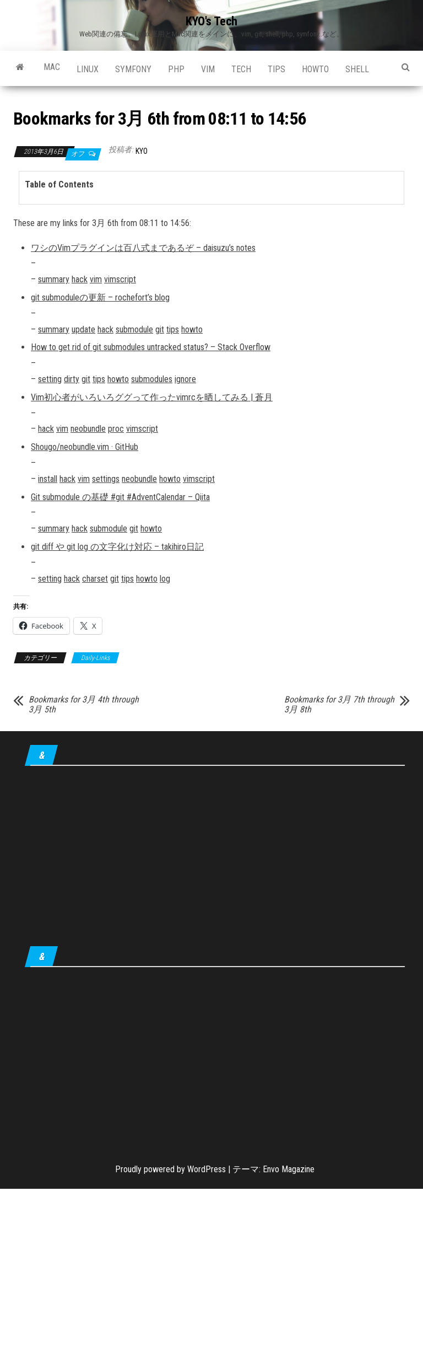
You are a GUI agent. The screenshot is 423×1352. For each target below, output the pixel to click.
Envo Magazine (288, 1169)
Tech (241, 69)
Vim (208, 69)
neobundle (88, 428)
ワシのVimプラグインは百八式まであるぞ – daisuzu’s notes (143, 248)
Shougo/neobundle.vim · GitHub (84, 447)
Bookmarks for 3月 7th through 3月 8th (339, 705)
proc (116, 428)
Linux (88, 69)
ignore (185, 379)
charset (95, 578)
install (47, 479)
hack (80, 279)
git (159, 329)
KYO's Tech (211, 21)
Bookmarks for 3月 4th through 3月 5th (84, 705)
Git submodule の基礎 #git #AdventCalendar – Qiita (120, 497)
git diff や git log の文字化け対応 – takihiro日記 (117, 546)
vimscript (120, 279)
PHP (176, 69)
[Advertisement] (215, 858)
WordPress (206, 1169)
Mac (52, 67)
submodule (134, 329)
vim (96, 279)
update (83, 329)
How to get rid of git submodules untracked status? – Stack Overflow (150, 347)
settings (106, 479)
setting (50, 379)
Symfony (133, 69)
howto (315, 69)
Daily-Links (95, 658)
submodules (151, 379)
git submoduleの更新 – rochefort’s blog (100, 297)
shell (357, 69)
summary (53, 279)
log (165, 578)
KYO (141, 151)
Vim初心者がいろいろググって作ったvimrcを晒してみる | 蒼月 (152, 397)
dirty (71, 379)
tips (276, 69)
